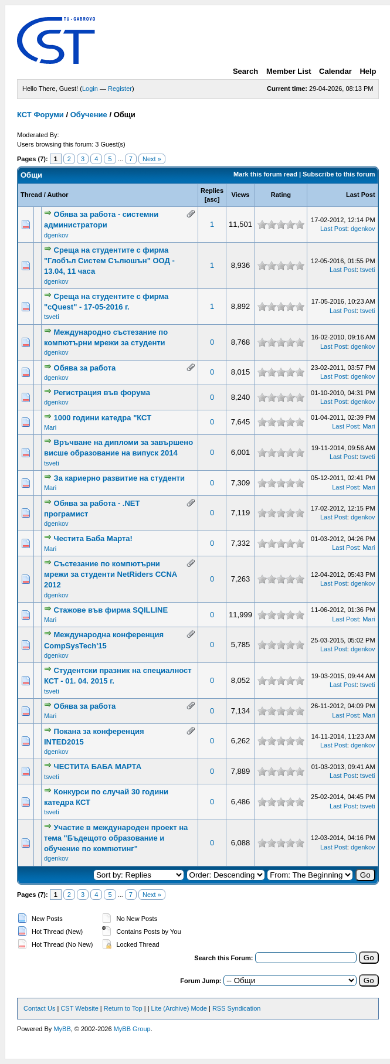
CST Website (79, 1008)
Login (90, 88)
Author (57, 194)
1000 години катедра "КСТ (103, 417)
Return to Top (123, 1008)
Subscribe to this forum (339, 174)
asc (211, 199)
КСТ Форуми (40, 114)
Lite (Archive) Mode (179, 1008)
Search (245, 71)
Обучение (88, 114)
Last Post (360, 194)
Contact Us (39, 1008)
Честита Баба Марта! (93, 538)
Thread (31, 194)
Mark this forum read (265, 174)
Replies (212, 190)
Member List (288, 71)
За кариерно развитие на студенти (119, 478)
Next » (152, 158)
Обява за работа (85, 367)
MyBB (61, 1028)
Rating (281, 194)
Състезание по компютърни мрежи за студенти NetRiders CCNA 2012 (110, 574)
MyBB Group (132, 1028)
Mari (50, 427)
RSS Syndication (236, 1008)
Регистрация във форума (102, 392)
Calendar (335, 71)
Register (120, 88)
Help (368, 71)
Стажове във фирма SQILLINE (111, 610)
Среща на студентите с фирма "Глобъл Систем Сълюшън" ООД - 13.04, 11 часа (109, 261)
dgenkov (56, 235)
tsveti (367, 269)
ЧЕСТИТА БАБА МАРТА (98, 766)
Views (240, 194)
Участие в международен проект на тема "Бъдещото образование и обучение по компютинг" (116, 838)
